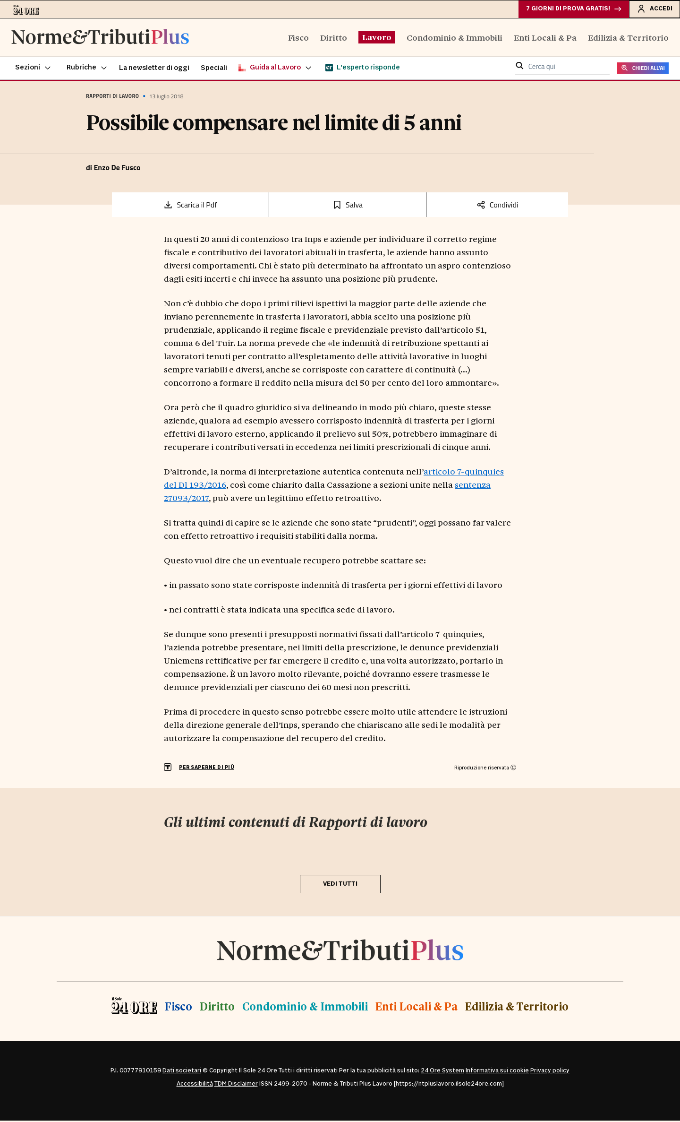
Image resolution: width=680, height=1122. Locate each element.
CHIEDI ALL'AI (643, 69)
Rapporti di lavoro (112, 97)
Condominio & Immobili (454, 38)
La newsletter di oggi (154, 69)
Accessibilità (195, 1085)
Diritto (333, 38)
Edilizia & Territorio (628, 38)
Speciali (214, 69)
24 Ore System (442, 1072)
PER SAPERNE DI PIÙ (206, 769)
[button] (33, 69)
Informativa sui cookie (497, 1072)
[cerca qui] (566, 68)
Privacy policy (550, 1072)
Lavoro (376, 37)
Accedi (654, 9)
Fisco (298, 38)
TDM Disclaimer (236, 1085)
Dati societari (181, 1072)
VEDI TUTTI (340, 885)
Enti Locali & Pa (545, 38)
